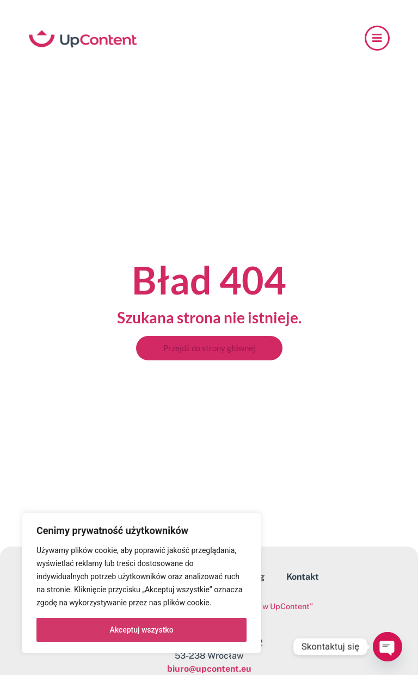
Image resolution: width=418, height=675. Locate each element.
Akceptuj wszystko (141, 629)
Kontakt (302, 577)
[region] (141, 583)
